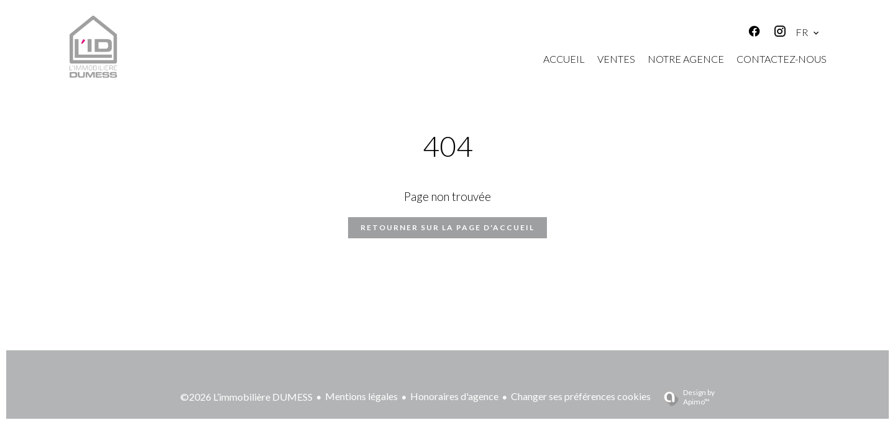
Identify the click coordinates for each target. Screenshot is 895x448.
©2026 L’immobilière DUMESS (246, 397)
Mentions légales (361, 396)
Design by (684, 397)
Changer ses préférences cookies (581, 396)
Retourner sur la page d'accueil (447, 227)
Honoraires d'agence (454, 396)
